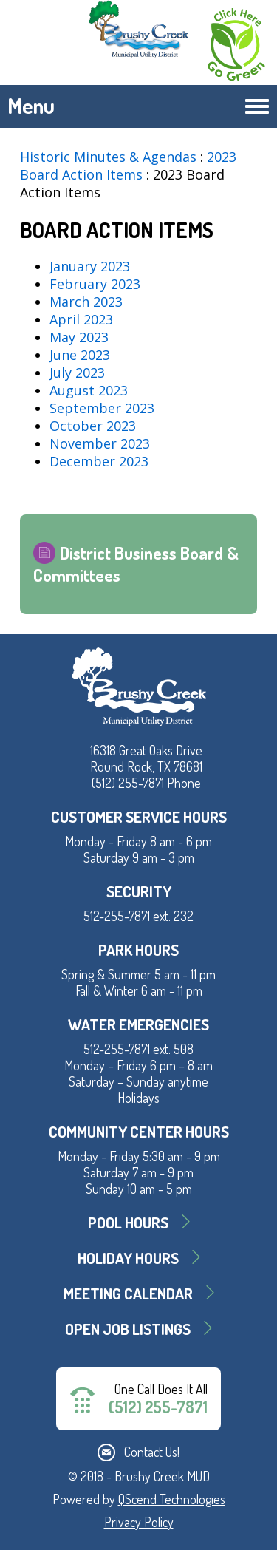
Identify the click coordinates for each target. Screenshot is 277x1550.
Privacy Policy (139, 1522)
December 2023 (98, 461)
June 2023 (79, 355)
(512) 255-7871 (158, 1407)
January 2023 (89, 266)
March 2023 (86, 301)
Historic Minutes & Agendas (108, 157)
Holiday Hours (128, 1258)
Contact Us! (151, 1452)
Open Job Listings (128, 1329)
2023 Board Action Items (128, 165)
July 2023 (77, 372)
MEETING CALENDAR (128, 1293)
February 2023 (94, 284)
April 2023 (81, 319)
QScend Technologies (171, 1499)
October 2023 (92, 426)
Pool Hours (128, 1222)
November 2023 (99, 443)
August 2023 (88, 390)
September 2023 (101, 408)
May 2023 (79, 337)
